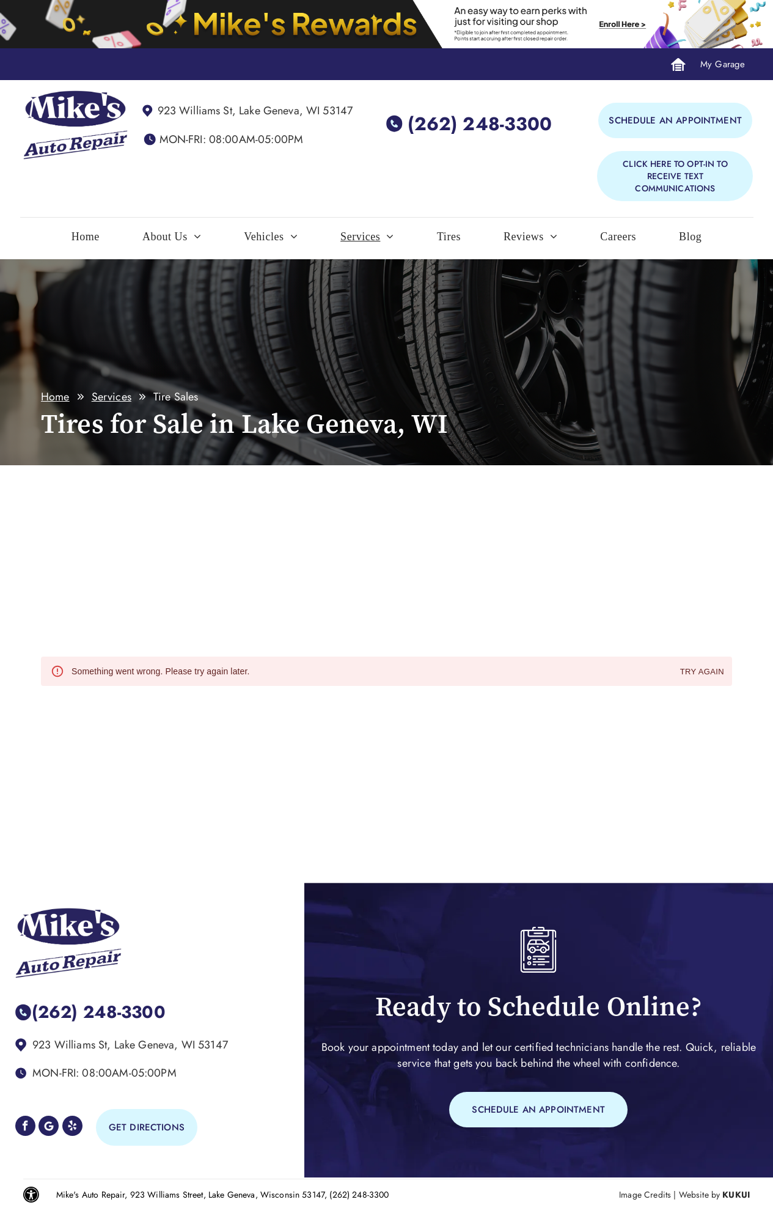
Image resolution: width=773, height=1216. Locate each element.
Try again (702, 672)
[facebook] (25, 1127)
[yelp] (72, 1127)
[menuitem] (85, 239)
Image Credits (645, 1194)
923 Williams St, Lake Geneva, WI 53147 (255, 111)
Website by (699, 1194)
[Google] (48, 1127)
